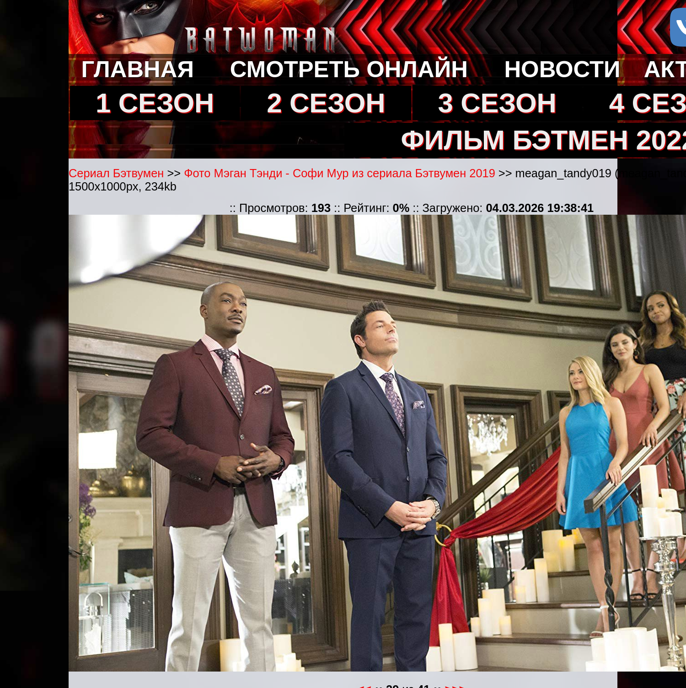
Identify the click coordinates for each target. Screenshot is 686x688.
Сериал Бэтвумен (116, 173)
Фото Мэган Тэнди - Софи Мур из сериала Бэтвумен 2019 (339, 173)
